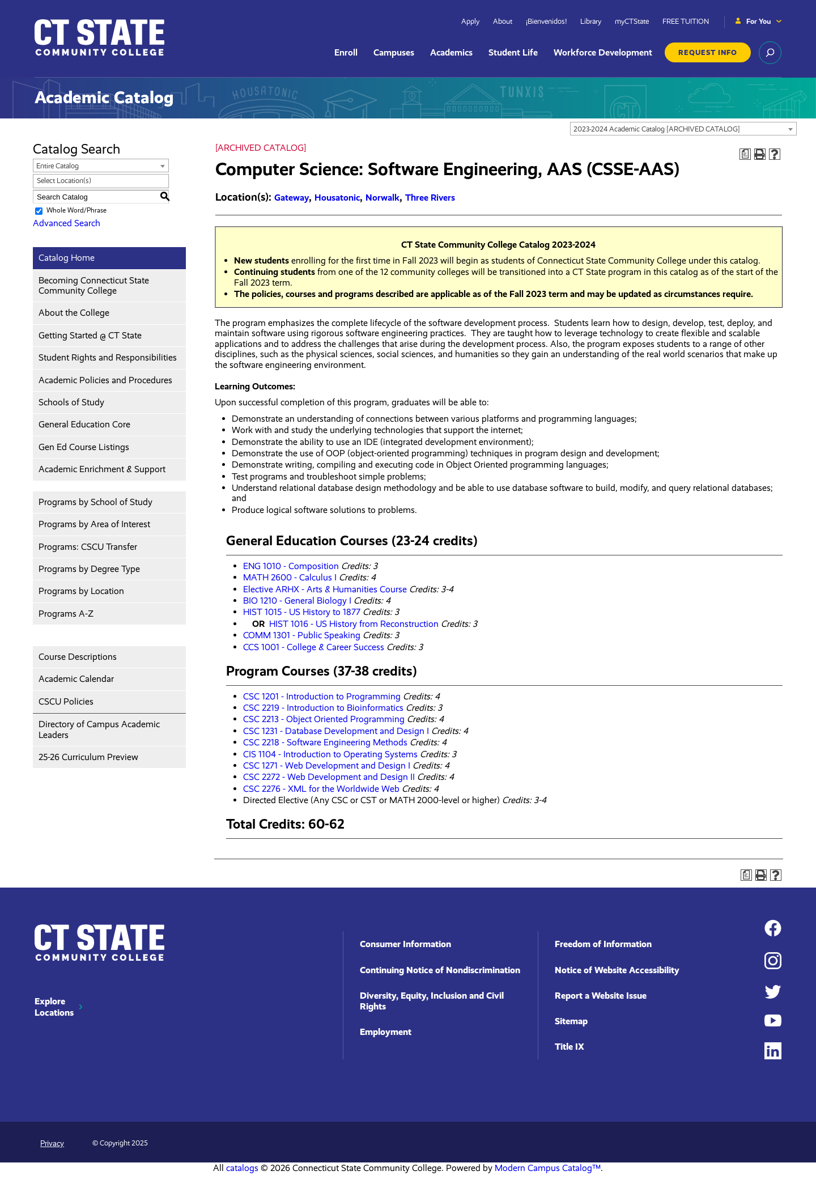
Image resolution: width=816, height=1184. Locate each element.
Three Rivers (430, 197)
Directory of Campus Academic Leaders (99, 729)
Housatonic (337, 197)
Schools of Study (71, 402)
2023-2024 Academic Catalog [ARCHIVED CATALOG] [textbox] (656, 129)
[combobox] (683, 128)
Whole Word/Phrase (76, 210)
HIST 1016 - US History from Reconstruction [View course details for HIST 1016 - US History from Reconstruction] (354, 623)
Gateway (291, 197)
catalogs (242, 1167)
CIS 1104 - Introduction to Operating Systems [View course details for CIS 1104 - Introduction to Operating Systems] (330, 754)
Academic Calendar (76, 678)
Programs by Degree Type (89, 568)
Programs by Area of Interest (94, 524)
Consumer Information (405, 944)
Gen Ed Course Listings (84, 447)
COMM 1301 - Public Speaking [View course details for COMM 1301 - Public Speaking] (301, 635)
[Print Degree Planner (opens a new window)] (745, 154)
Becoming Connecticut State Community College (94, 285)
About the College (74, 312)
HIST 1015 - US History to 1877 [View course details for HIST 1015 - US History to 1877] (301, 611)
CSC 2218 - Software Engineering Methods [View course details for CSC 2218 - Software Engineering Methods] (325, 742)
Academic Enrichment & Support (102, 469)
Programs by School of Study (95, 501)
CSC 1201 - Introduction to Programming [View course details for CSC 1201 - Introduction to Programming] (322, 696)
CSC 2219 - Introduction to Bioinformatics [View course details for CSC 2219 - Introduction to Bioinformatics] (323, 707)
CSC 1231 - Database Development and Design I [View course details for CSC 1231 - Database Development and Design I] (336, 730)
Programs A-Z (66, 613)
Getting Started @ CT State (90, 335)
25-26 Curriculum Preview (88, 757)
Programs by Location (81, 590)
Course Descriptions (78, 656)
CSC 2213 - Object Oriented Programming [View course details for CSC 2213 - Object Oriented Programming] (324, 719)
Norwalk (383, 197)
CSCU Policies (66, 701)
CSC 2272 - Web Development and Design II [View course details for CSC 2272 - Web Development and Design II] (329, 776)
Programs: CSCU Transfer (88, 546)
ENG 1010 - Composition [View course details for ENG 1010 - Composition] (291, 566)
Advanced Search (66, 223)
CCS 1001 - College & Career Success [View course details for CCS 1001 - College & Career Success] (313, 647)
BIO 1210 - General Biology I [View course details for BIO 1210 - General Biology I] (297, 600)
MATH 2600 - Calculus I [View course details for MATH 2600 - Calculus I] (290, 577)
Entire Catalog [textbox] (57, 166)
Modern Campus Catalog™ (548, 1167)
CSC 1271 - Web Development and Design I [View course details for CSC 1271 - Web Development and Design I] (326, 765)
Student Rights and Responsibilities (108, 357)
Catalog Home (67, 257)
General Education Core (84, 424)
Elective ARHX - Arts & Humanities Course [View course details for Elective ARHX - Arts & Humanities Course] (325, 589)
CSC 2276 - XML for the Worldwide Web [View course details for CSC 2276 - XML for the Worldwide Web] (321, 788)
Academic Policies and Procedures (105, 380)
